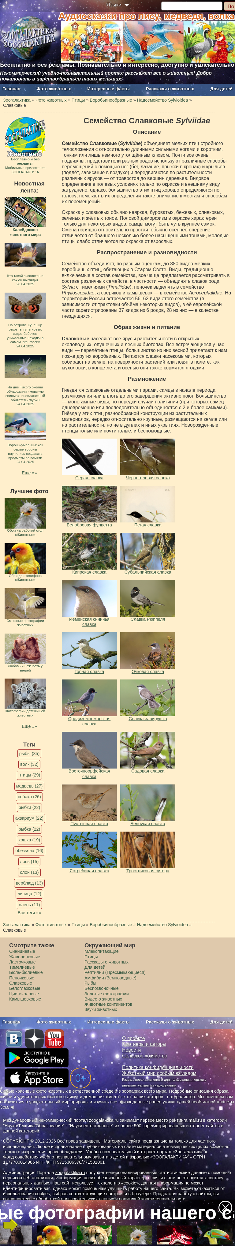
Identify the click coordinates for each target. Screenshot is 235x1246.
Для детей (221, 88)
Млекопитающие (101, 951)
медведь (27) (29, 786)
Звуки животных (100, 1009)
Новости (131, 1050)
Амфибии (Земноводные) (110, 977)
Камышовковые (25, 999)
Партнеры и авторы (144, 1044)
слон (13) (29, 872)
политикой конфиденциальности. (153, 1198)
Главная (11, 88)
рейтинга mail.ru (185, 1120)
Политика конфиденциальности (158, 1067)
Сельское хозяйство (144, 1055)
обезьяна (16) (29, 850)
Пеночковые (21, 977)
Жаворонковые (24, 956)
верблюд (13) (29, 883)
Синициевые (22, 951)
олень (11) (29, 904)
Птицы (91, 956)
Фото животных (54, 88)
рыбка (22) (29, 829)
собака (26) (29, 796)
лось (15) (29, 861)
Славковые (20, 983)
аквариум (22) (29, 818)
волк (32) (29, 764)
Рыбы (90, 983)
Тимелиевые (22, 967)
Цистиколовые (24, 993)
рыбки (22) (29, 807)
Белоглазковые (24, 988)
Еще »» (29, 472)
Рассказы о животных (170, 88)
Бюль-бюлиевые (26, 972)
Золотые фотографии (106, 993)
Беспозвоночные (101, 988)
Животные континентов (108, 1004)
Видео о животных (103, 999)
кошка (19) (29, 839)
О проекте (133, 1038)
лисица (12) (29, 893)
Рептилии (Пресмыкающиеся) (115, 972)
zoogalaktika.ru (70, 1172)
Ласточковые (22, 962)
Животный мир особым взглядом (159, 1073)
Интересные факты (108, 88)
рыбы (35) (29, 753)
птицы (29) (29, 775)
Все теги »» (29, 912)
